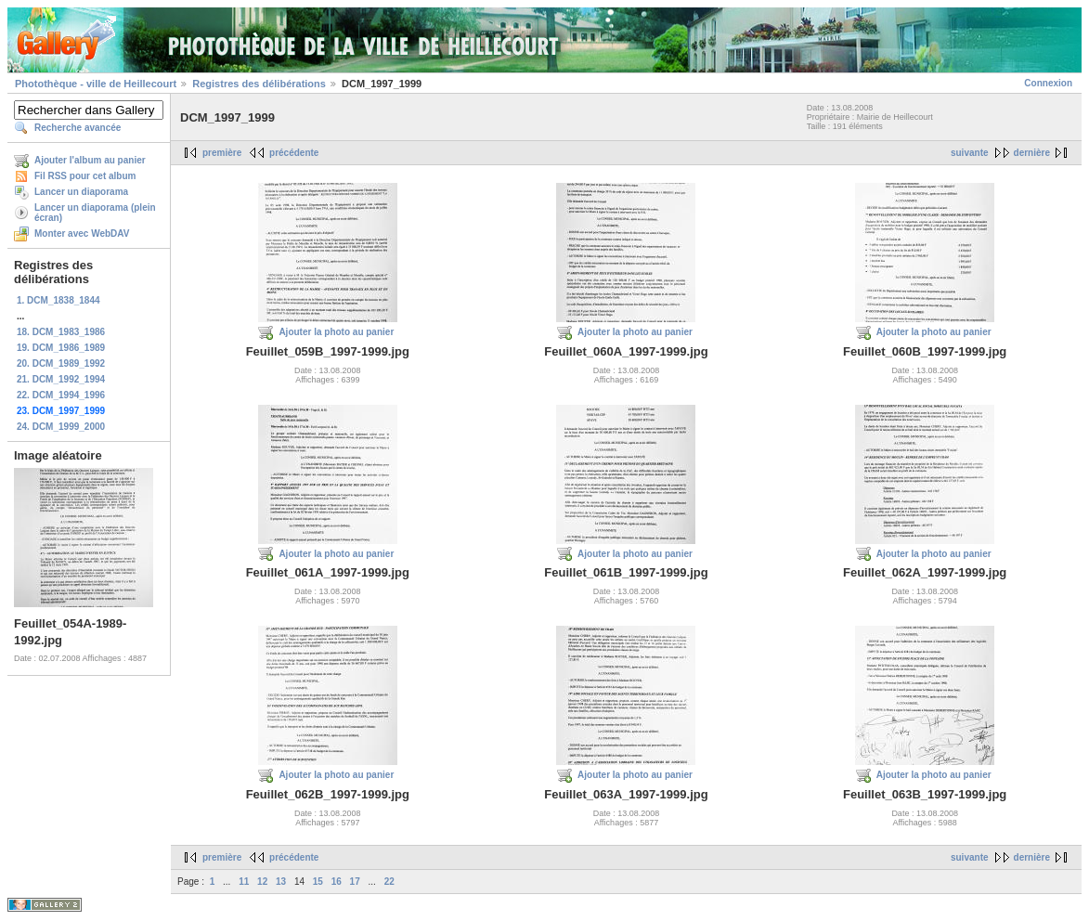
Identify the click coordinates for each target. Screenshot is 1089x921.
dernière (1032, 153)
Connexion (1048, 83)
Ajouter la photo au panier (336, 332)
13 (281, 881)
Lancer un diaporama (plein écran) (95, 212)
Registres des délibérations (259, 83)
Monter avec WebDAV (81, 233)
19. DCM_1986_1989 (61, 348)
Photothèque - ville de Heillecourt (95, 83)
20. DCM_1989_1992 (61, 363)
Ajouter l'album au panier (90, 160)
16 (336, 881)
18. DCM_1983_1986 (61, 332)
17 (355, 881)
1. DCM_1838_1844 (58, 300)
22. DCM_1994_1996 (61, 395)
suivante (970, 153)
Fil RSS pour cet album (85, 176)
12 (262, 881)
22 (389, 881)
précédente (293, 153)
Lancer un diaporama (81, 192)
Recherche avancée (77, 128)
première (221, 153)
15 (318, 881)
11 (244, 881)
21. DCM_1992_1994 (61, 379)
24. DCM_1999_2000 (61, 427)
